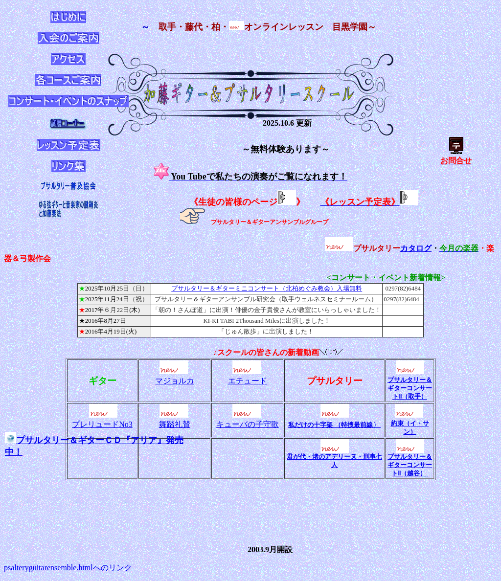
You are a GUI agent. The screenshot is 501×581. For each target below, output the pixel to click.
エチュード (247, 381)
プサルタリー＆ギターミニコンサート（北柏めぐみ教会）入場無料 (266, 288)
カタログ (416, 248)
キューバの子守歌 (247, 424)
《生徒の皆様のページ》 (247, 202)
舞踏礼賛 (174, 424)
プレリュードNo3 (102, 424)
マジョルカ (174, 381)
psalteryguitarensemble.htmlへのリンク (68, 567)
